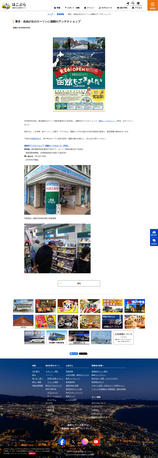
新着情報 (60, 14)
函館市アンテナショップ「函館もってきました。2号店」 (46, 145)
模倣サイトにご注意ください (79, 425)
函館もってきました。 (107, 121)
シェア (74, 354)
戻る (70, 283)
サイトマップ (85, 428)
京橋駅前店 (35, 138)
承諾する (32, 453)
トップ (50, 14)
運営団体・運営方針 (70, 428)
